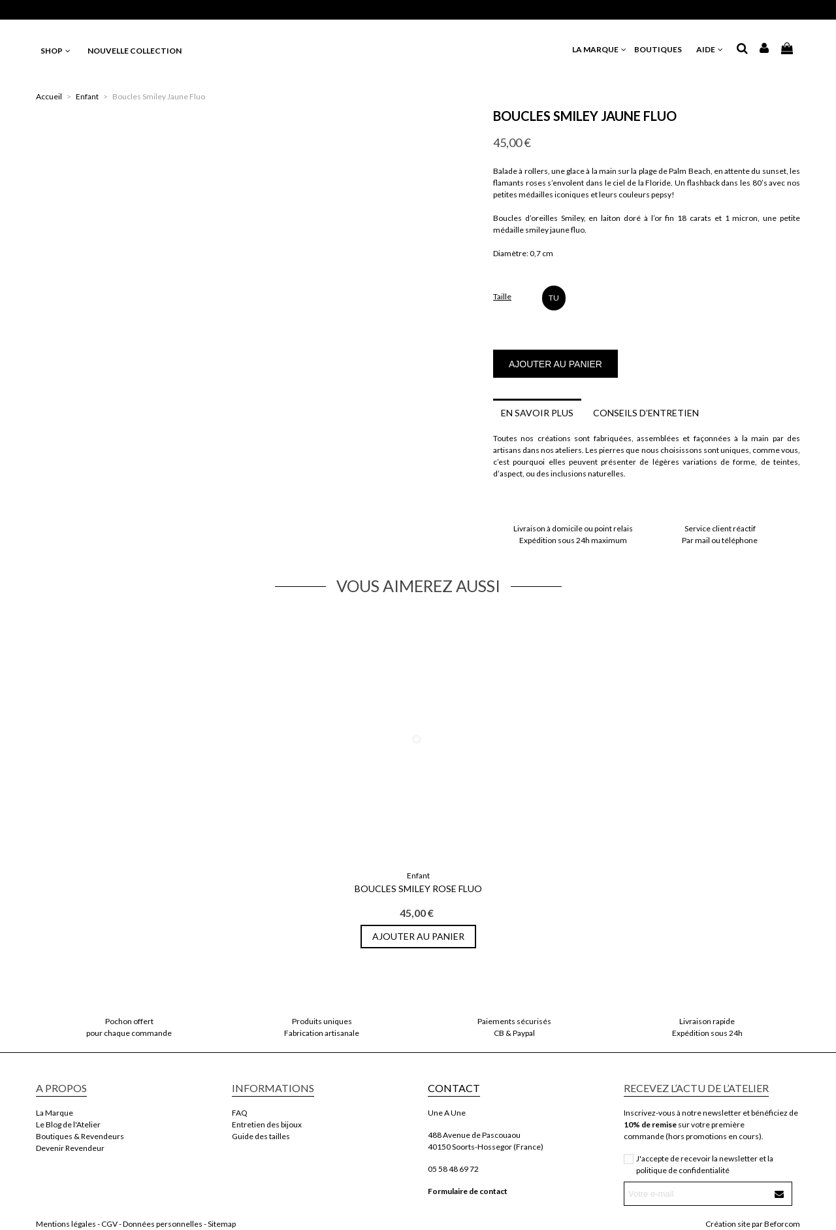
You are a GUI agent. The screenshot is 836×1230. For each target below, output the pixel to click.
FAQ (240, 1113)
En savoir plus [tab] (537, 412)
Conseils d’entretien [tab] (646, 412)
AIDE (710, 49)
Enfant (418, 875)
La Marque (54, 1113)
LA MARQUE (600, 49)
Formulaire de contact (467, 1191)
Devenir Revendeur (70, 1148)
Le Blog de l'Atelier (68, 1124)
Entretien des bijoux (267, 1124)
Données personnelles (162, 1224)
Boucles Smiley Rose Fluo (418, 888)
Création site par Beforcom (752, 1224)
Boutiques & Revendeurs (80, 1136)
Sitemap (222, 1224)
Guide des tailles (261, 1136)
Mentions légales (66, 1224)
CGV (109, 1224)
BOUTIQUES (662, 49)
